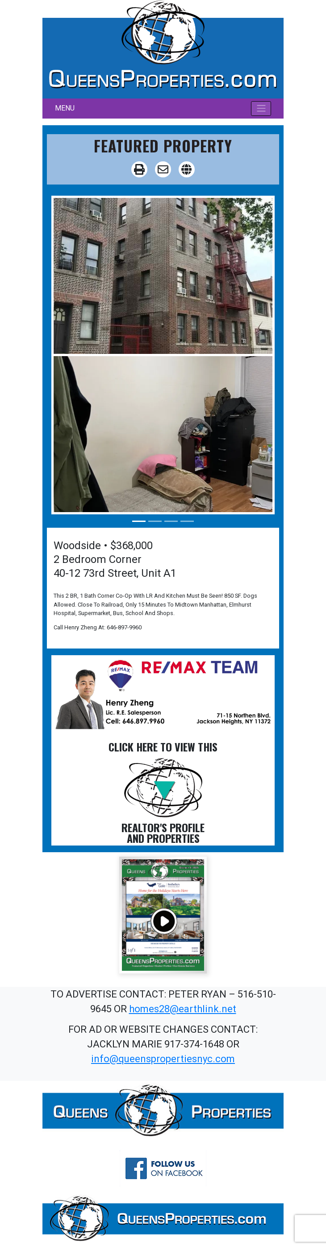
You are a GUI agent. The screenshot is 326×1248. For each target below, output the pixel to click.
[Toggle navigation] (261, 108)
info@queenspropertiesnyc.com (163, 1058)
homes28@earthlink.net (182, 1008)
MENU (65, 108)
